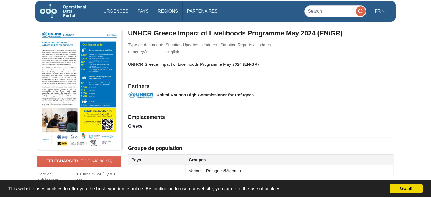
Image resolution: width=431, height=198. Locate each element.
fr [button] (378, 11)
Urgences (116, 11)
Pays (142, 11)
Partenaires (202, 11)
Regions (168, 11)
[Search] (335, 11)
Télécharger (79, 161)
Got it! (406, 188)
